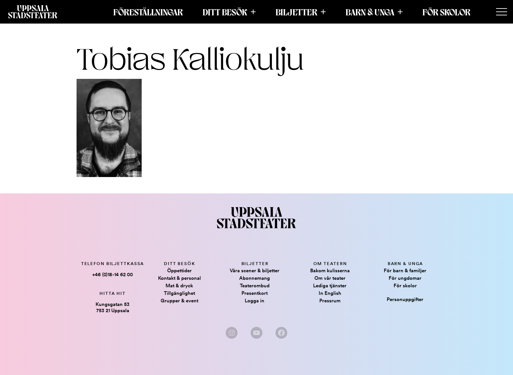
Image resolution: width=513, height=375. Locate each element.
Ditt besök (225, 12)
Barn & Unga (369, 12)
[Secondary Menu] (501, 12)
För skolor (446, 12)
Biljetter (296, 12)
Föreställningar (148, 12)
